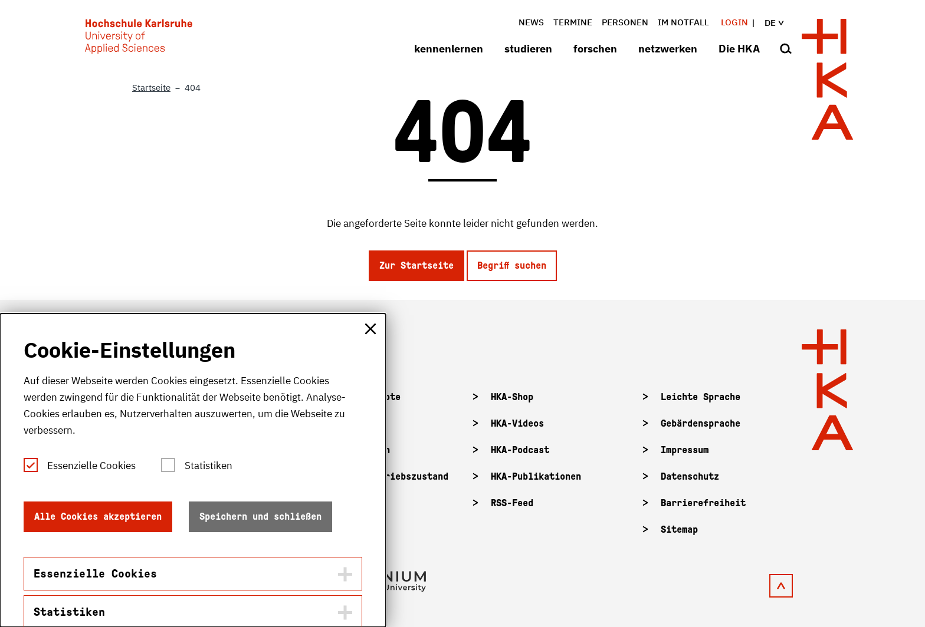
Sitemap (679, 529)
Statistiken (208, 465)
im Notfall (683, 22)
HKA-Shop (512, 396)
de (781, 22)
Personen (625, 22)
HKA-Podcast (520, 450)
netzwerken (667, 48)
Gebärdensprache (700, 423)
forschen (595, 48)
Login (734, 22)
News (531, 22)
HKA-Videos (517, 423)
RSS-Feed (512, 503)
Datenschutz (690, 476)
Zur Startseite (416, 265)
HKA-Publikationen (536, 476)
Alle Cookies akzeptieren (98, 516)
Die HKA (739, 48)
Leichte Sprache (700, 396)
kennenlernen (448, 48)
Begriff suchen (511, 265)
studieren (528, 48)
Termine (572, 22)
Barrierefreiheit (703, 503)
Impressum (684, 450)
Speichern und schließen (260, 516)
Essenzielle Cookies (91, 465)
